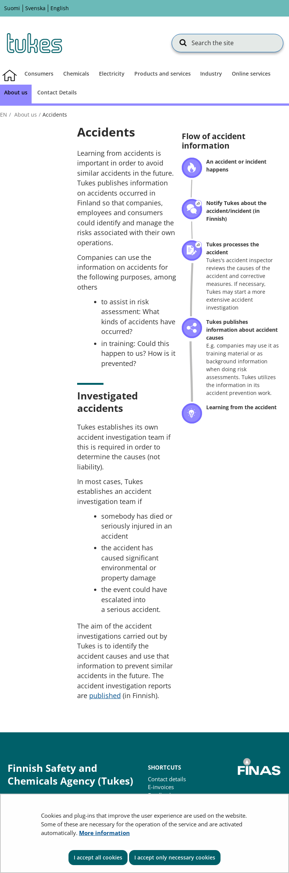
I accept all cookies (98, 857)
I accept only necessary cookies (174, 857)
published (105, 695)
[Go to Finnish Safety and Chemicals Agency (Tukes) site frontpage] (34, 43)
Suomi (12, 8)
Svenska (35, 8)
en (3, 114)
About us (25, 114)
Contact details (167, 779)
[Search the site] (227, 43)
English (59, 8)
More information (104, 833)
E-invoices (161, 787)
